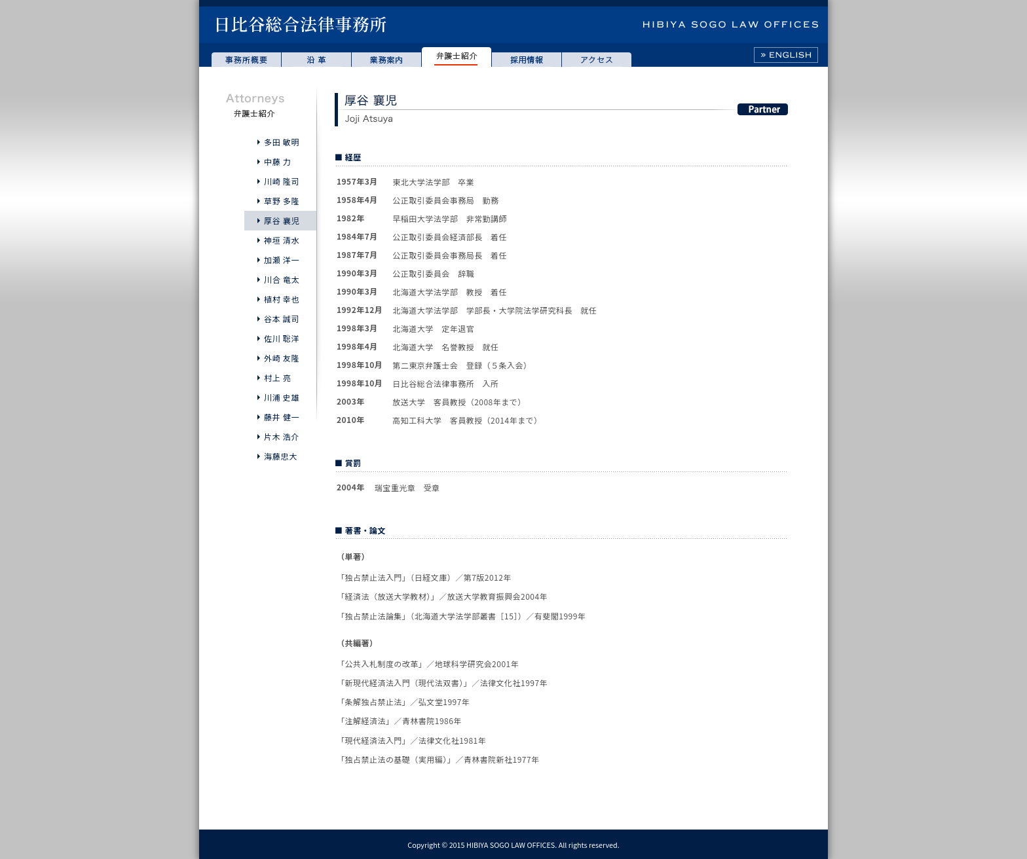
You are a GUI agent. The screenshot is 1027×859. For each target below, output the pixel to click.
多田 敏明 (281, 141)
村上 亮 (277, 377)
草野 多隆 (281, 200)
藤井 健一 (281, 416)
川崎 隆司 (281, 181)
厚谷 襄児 (281, 220)
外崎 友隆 (281, 357)
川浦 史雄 (281, 397)
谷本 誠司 (281, 318)
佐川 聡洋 (281, 338)
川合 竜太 (281, 279)
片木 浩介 (281, 436)
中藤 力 (277, 161)
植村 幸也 (281, 298)
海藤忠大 (280, 456)
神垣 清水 (281, 240)
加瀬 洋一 (281, 259)
